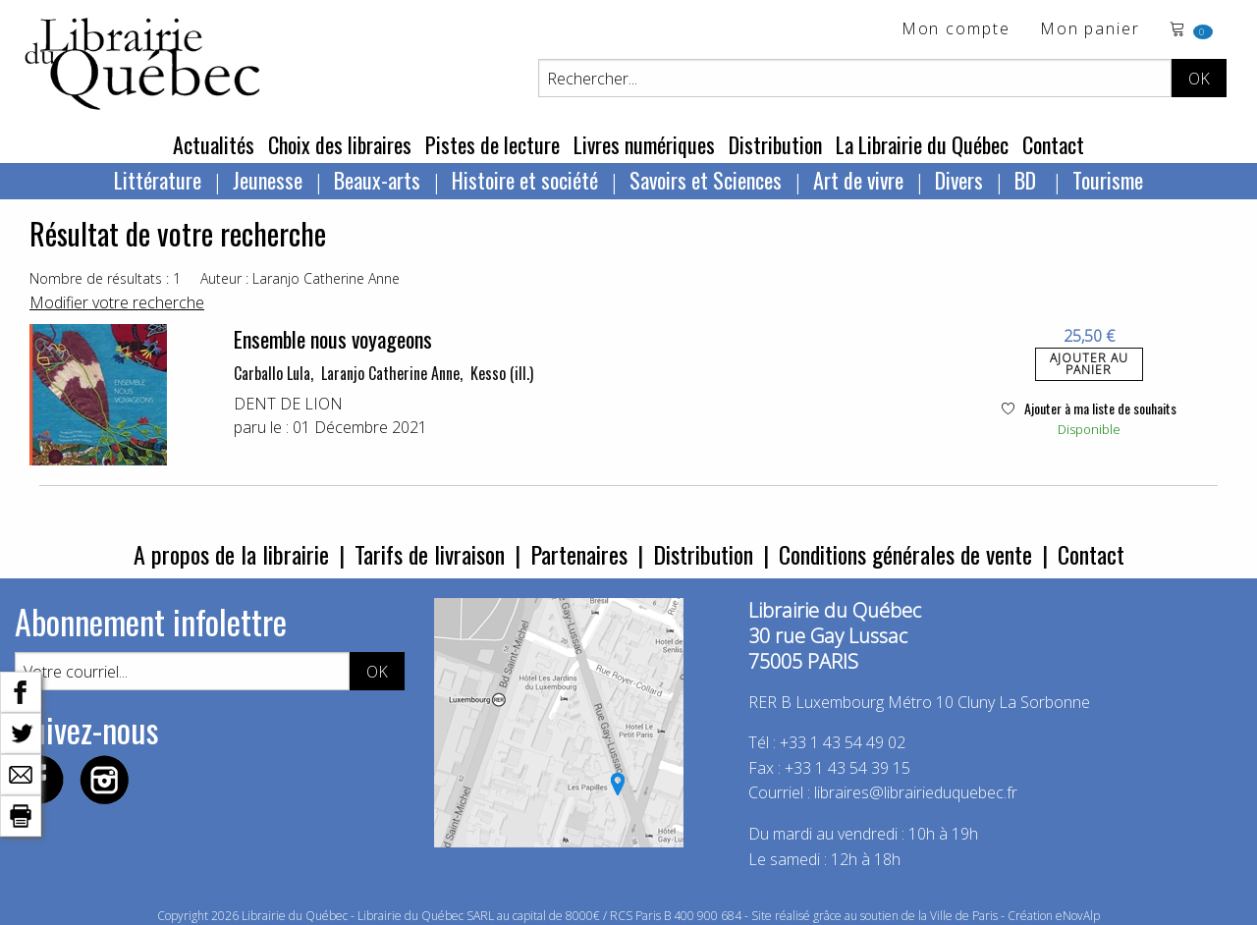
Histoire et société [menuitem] (525, 179)
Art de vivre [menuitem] (858, 179)
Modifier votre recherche (116, 302)
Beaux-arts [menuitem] (377, 179)
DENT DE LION (288, 403)
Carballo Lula (272, 373)
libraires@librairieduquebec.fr (915, 792)
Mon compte (956, 30)
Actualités (213, 144)
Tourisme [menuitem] (1107, 179)
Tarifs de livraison (430, 553)
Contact (1053, 144)
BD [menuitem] (1027, 179)
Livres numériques (644, 144)
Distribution (775, 144)
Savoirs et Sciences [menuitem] (705, 179)
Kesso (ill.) (501, 373)
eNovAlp (1078, 915)
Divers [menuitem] (959, 179)
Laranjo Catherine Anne (390, 373)
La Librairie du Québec (922, 144)
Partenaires (579, 553)
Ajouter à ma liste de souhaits (1089, 408)
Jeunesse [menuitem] (267, 179)
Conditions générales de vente (905, 553)
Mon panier (1090, 30)
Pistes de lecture (492, 144)
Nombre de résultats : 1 (105, 278)
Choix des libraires (339, 144)
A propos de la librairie (231, 553)
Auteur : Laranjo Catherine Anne (300, 278)
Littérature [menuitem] (157, 179)
